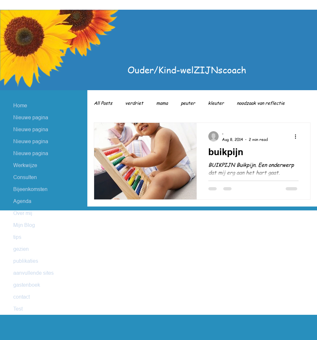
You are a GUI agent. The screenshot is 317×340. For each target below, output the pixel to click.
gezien (21, 249)
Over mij (22, 213)
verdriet (134, 103)
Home (20, 105)
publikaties (25, 261)
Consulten (25, 177)
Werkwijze (25, 165)
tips (17, 237)
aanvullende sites (33, 273)
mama (162, 103)
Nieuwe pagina (30, 117)
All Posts (103, 103)
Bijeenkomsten (30, 189)
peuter (188, 103)
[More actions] (297, 136)
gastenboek (26, 285)
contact (21, 297)
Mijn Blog (24, 225)
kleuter (216, 103)
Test (18, 309)
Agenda (22, 201)
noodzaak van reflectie (261, 103)
